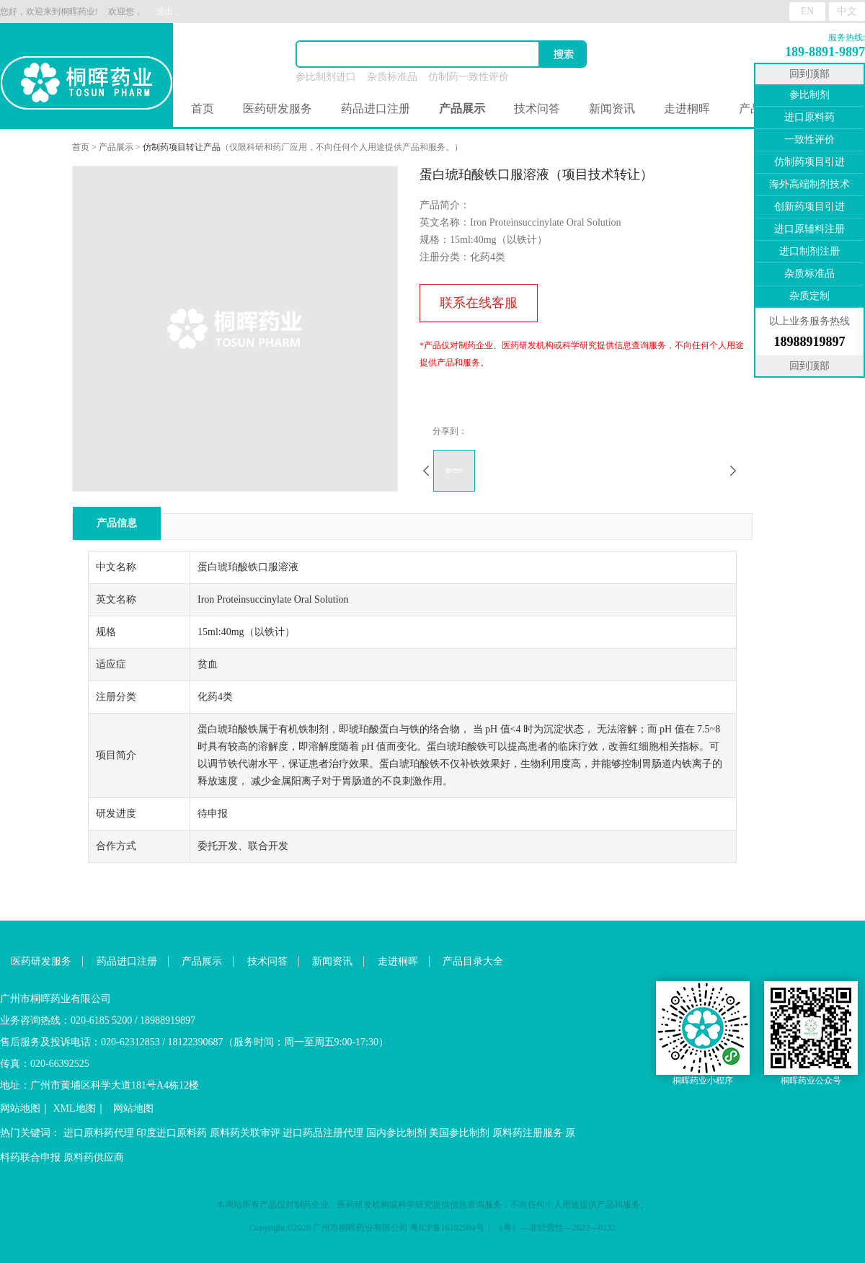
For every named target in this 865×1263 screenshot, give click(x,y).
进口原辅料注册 (809, 228)
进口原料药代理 (98, 1132)
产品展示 (116, 147)
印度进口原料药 (171, 1132)
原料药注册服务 (527, 1132)
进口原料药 (809, 117)
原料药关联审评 (245, 1132)
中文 (847, 11)
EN (808, 11)
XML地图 (74, 1108)
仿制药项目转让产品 (182, 147)
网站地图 (20, 1108)
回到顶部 (809, 73)
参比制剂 (809, 94)
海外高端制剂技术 (809, 184)
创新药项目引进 (809, 206)
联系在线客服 (479, 303)
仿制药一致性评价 (468, 76)
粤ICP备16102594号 (447, 1228)
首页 (202, 108)
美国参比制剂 (459, 1132)
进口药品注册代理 (323, 1132)
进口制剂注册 (809, 251)
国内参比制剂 (396, 1132)
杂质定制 (809, 296)
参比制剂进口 (326, 76)
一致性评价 (809, 139)
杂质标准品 (392, 76)
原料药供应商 (93, 1157)
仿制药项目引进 (809, 161)
